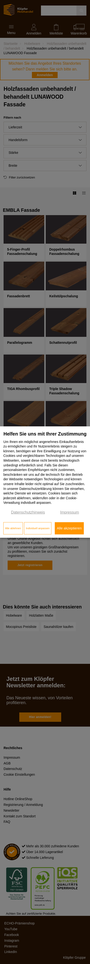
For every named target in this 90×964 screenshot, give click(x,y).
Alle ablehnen (13, 528)
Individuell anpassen (38, 528)
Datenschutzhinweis (28, 512)
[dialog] (45, 482)
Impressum (69, 512)
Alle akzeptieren (69, 528)
